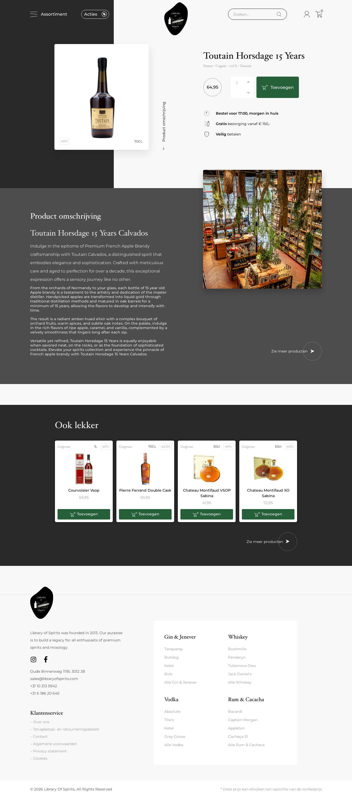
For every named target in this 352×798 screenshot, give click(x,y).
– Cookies (38, 758)
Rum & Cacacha (246, 699)
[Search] (279, 16)
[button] (84, 514)
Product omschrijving (163, 122)
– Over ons (39, 722)
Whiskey (238, 637)
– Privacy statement (48, 751)
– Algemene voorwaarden (53, 743)
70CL (233, 67)
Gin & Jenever (180, 637)
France (208, 67)
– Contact (39, 736)
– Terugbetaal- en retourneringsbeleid (64, 729)
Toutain (245, 67)
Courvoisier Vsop (83, 490)
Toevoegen (277, 87)
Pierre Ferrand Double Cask (145, 490)
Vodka (171, 699)
